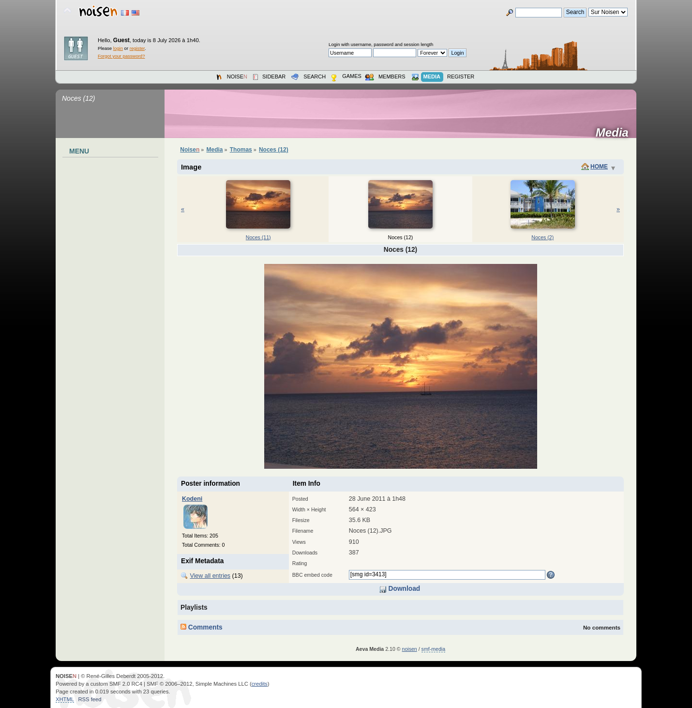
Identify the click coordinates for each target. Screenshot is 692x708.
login (118, 48)
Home (599, 166)
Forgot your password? (121, 56)
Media (615, 133)
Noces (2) (542, 237)
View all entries (210, 575)
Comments (202, 627)
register (137, 48)
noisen (409, 649)
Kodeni (192, 498)
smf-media (433, 649)
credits (260, 684)
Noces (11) (258, 237)
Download (399, 588)
